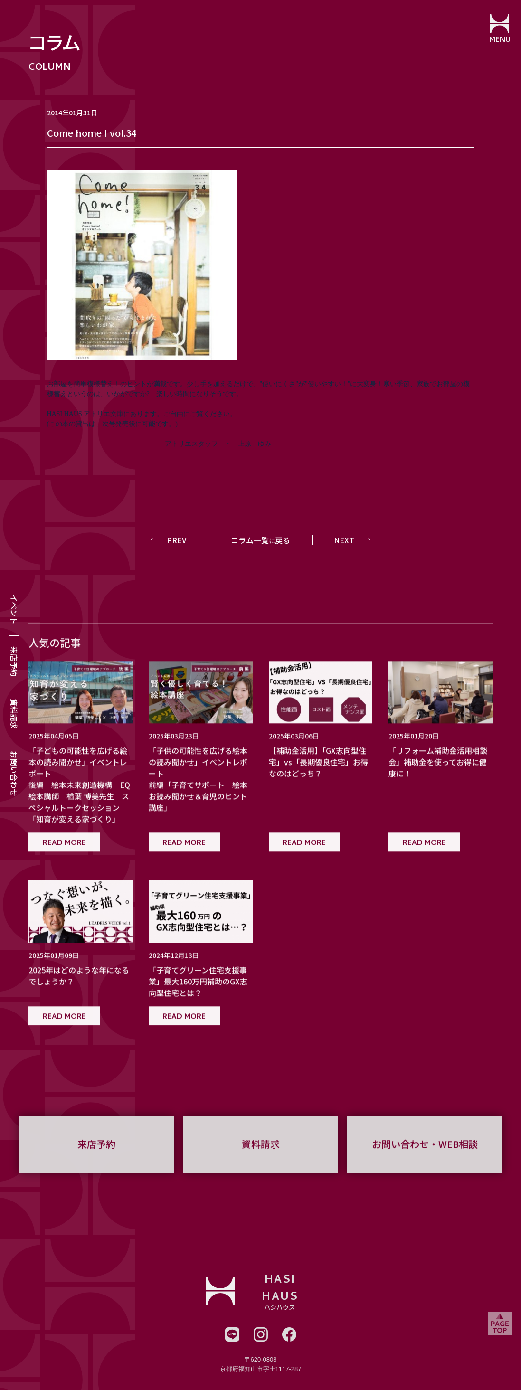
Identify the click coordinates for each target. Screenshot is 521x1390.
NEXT (344, 540)
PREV (177, 540)
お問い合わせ (14, 773)
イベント (14, 609)
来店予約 (14, 661)
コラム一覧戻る (260, 540)
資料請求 (14, 714)
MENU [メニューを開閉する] (500, 40)
